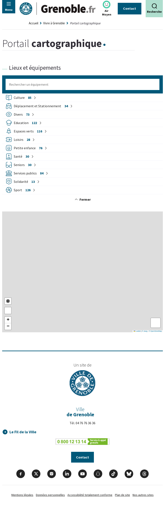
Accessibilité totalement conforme (89, 495)
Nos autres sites (143, 495)
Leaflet (137, 331)
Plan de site (122, 495)
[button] (8, 320)
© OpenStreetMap (155, 331)
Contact (129, 8)
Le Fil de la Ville (23, 431)
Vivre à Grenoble (54, 23)
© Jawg (144, 331)
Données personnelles (50, 495)
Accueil (33, 23)
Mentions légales (22, 495)
